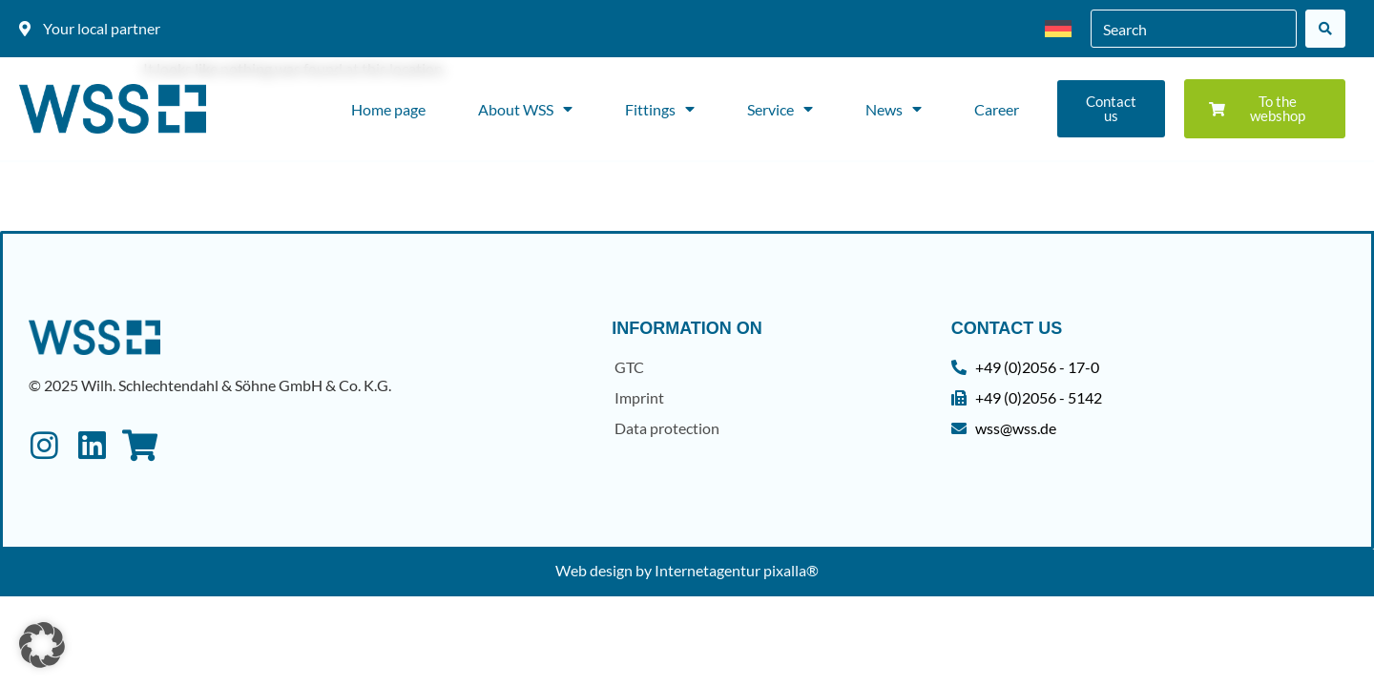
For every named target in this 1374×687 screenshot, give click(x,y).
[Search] (1325, 29)
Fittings (660, 109)
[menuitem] (1058, 29)
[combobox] (1194, 29)
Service (780, 109)
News (893, 109)
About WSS (525, 109)
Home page (388, 109)
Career (996, 109)
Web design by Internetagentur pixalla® (687, 570)
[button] (42, 645)
